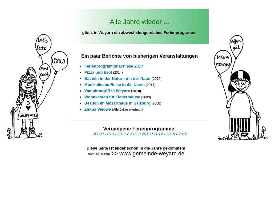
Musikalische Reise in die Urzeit (114, 84)
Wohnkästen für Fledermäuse (112, 97)
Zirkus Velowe (97, 109)
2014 (158, 134)
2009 (97, 134)
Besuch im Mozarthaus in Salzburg (117, 103)
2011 (121, 134)
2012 (134, 134)
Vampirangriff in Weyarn (107, 90)
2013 (146, 134)
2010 (109, 134)
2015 (170, 134)
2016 (182, 134)
